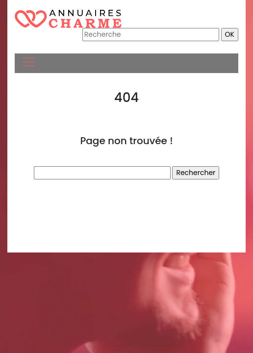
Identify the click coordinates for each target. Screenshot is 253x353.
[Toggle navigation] (28, 63)
